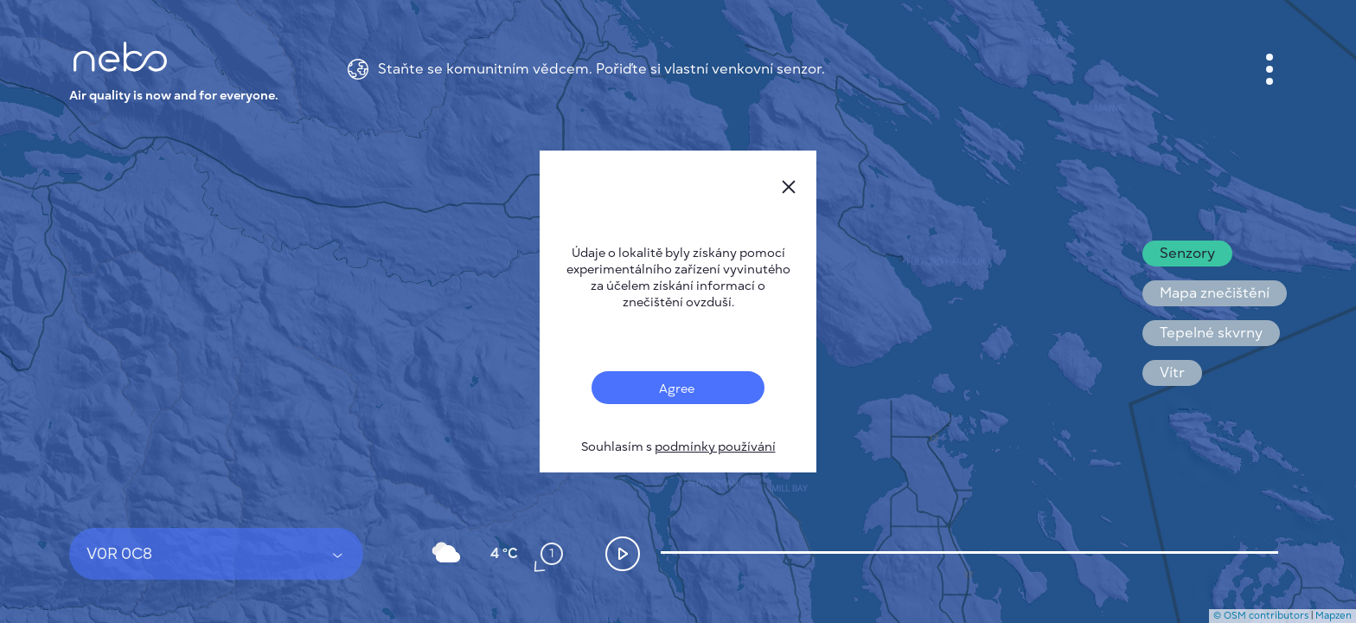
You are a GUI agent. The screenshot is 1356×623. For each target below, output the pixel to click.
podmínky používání (715, 447)
